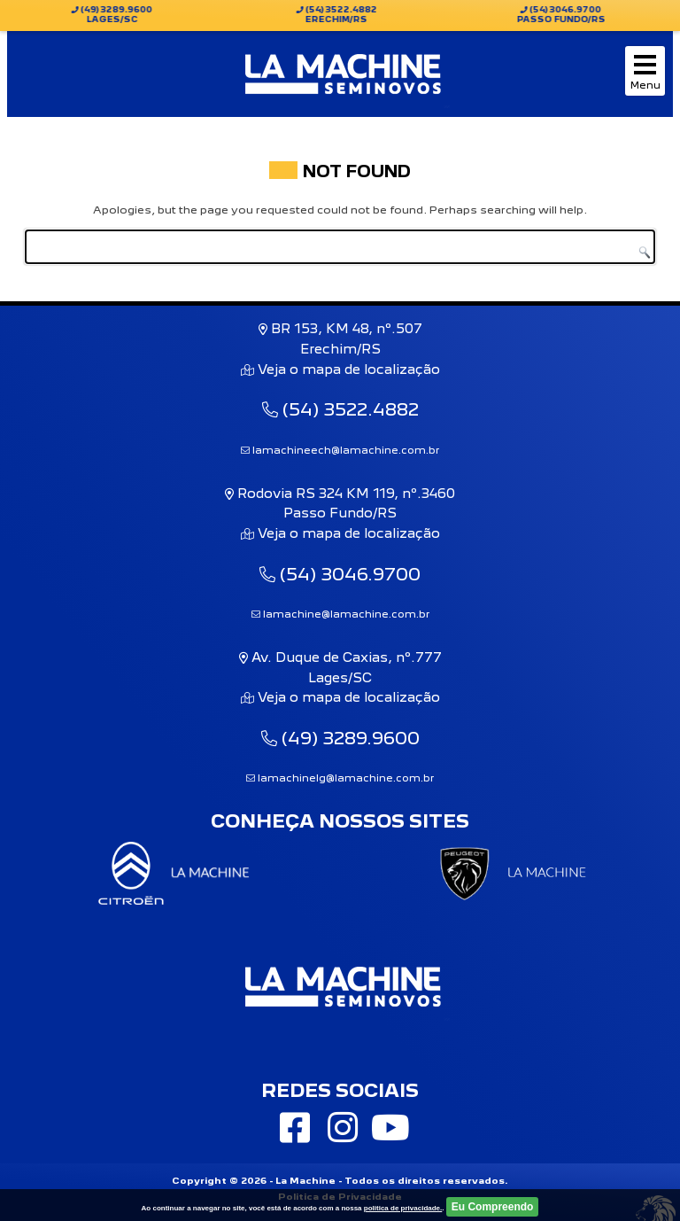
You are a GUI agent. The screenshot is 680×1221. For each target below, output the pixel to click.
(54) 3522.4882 (340, 409)
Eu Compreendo (493, 1207)
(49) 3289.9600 (340, 738)
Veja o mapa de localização (347, 369)
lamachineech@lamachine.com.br (340, 450)
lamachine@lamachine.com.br (340, 614)
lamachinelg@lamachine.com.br (340, 778)
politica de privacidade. (403, 1208)
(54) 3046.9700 (340, 574)
